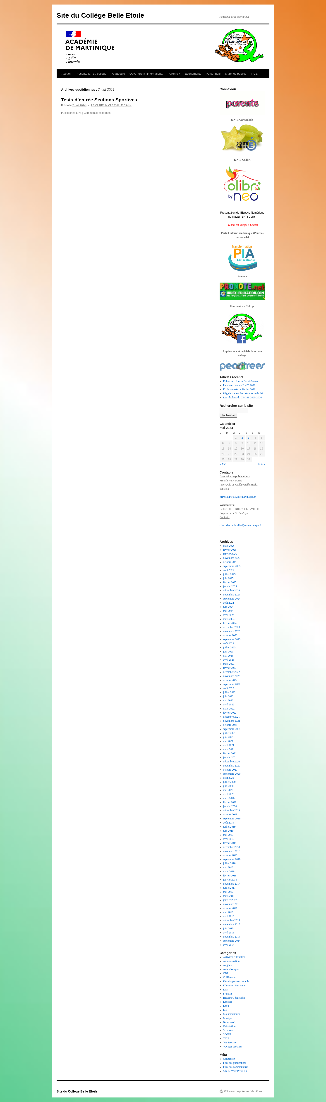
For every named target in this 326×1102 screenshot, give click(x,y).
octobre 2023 (230, 635)
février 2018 (230, 875)
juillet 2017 (229, 887)
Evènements (193, 73)
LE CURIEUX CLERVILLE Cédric (111, 105)
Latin (226, 1005)
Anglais (227, 965)
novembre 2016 (231, 904)
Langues (228, 1001)
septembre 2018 (231, 859)
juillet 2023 (229, 647)
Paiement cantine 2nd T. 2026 (239, 385)
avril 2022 (228, 704)
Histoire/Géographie (234, 997)
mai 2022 (228, 700)
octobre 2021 (230, 724)
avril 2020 (228, 794)
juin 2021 (228, 737)
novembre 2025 (231, 557)
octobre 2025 (230, 562)
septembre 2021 (231, 729)
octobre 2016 (230, 908)
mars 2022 (229, 708)
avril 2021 (228, 745)
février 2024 (230, 623)
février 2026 (230, 549)
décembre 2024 (231, 590)
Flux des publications (235, 1062)
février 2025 (230, 582)
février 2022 (230, 712)
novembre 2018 (231, 851)
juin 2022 (228, 696)
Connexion (229, 1058)
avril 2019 (228, 838)
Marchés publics (235, 73)
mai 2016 (228, 912)
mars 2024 (229, 619)
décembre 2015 (231, 920)
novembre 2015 (231, 924)
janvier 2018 (230, 879)
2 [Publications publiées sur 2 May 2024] (242, 437)
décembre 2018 (231, 847)
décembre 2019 (231, 810)
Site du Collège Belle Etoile (100, 15)
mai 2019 (228, 834)
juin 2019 (228, 830)
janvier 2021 (230, 757)
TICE (254, 73)
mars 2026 (229, 545)
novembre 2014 (231, 936)
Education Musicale (234, 985)
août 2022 (228, 688)
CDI (225, 973)
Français (228, 993)
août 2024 (228, 602)
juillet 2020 (229, 781)
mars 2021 (229, 749)
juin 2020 (228, 786)
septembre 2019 (231, 818)
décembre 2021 (231, 716)
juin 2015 (228, 928)
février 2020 (230, 802)
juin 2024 (228, 606)
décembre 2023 (231, 627)
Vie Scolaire (230, 1042)
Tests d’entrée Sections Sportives (99, 99)
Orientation (229, 1026)
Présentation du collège (91, 73)
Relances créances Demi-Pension (241, 381)
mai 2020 (228, 790)
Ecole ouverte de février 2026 (239, 389)
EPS (79, 112)
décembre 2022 (231, 672)
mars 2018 (229, 871)
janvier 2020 (230, 806)
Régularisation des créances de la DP (243, 393)
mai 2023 (228, 655)
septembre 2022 (231, 684)
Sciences (228, 1030)
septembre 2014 (231, 940)
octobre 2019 (230, 814)
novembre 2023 (231, 631)
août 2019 (228, 822)
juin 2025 (228, 578)
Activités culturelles (234, 957)
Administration (231, 961)
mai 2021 (228, 741)
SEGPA (227, 1034)
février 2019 (230, 843)
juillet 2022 (229, 692)
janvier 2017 (230, 900)
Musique (228, 1018)
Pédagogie (118, 73)
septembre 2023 (231, 639)
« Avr (223, 464)
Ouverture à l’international (146, 73)
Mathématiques (231, 1014)
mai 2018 (228, 867)
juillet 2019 (229, 826)
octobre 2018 (230, 855)
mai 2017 (228, 891)
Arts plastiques (231, 969)
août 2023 (228, 643)
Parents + (174, 73)
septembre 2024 (231, 598)
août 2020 (228, 777)
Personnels (213, 73)
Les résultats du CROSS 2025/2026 (242, 397)
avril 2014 (228, 944)
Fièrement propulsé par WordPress (243, 1091)
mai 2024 (228, 610)
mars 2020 (229, 798)
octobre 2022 (230, 680)
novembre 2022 (231, 676)
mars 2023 (229, 663)
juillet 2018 (229, 863)
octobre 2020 (230, 769)
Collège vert (230, 977)
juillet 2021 (229, 733)
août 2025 (228, 570)
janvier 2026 (230, 553)
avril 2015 (228, 932)
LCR (225, 1010)
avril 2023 (228, 659)
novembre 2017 (231, 883)
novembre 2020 (231, 765)
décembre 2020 (231, 761)
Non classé (229, 1022)
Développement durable (236, 981)
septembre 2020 (231, 773)
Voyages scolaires (232, 1046)
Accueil (66, 73)
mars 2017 (229, 895)
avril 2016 (228, 916)
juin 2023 (228, 651)
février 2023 (230, 667)
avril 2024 (228, 614)
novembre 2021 (231, 720)
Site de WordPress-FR (235, 1071)
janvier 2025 (230, 586)
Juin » (261, 464)
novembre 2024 (231, 594)
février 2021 (230, 753)
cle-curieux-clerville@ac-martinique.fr (241, 525)
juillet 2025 (229, 574)
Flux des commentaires (235, 1067)
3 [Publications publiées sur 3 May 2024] (248, 437)
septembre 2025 (231, 566)
